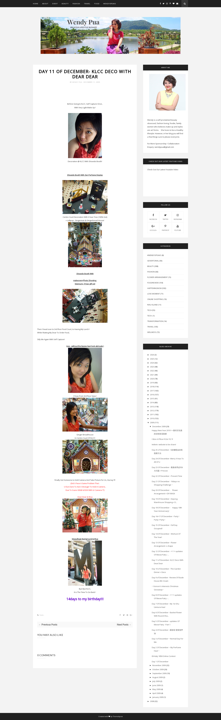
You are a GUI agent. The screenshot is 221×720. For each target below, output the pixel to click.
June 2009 (156, 685)
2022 (152, 370)
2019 (152, 382)
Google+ (153, 227)
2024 (152, 362)
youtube (177, 227)
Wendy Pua (77, 83)
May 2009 (156, 689)
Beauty (65, 4)
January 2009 (157, 697)
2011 (152, 414)
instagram (178, 216)
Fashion (76, 4)
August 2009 (157, 677)
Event (55, 4)
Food (96, 4)
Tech (149, 310)
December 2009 (159, 426)
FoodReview (153, 282)
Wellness (151, 332)
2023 (152, 366)
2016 (152, 394)
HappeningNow (154, 288)
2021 (152, 374)
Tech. (149, 315)
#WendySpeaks (154, 255)
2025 (152, 359)
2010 (152, 418)
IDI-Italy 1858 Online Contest (163, 656)
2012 (152, 410)
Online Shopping (155, 299)
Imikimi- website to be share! (164, 444)
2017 (152, 390)
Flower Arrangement (157, 277)
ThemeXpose (118, 716)
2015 (152, 398)
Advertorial (153, 260)
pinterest (165, 227)
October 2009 (158, 669)
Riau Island (152, 304)
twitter (165, 216)
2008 (152, 701)
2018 (152, 386)
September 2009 (159, 673)
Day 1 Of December (160, 661)
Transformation (155, 321)
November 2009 (159, 665)
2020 (152, 378)
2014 (152, 402)
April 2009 (156, 693)
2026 (152, 354)
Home (35, 4)
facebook (153, 216)
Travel (87, 4)
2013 (152, 406)
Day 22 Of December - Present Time (167, 476)
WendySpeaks (109, 4)
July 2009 (156, 681)
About (45, 4)
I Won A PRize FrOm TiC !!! (162, 439)
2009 (152, 422)
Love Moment (153, 293)
